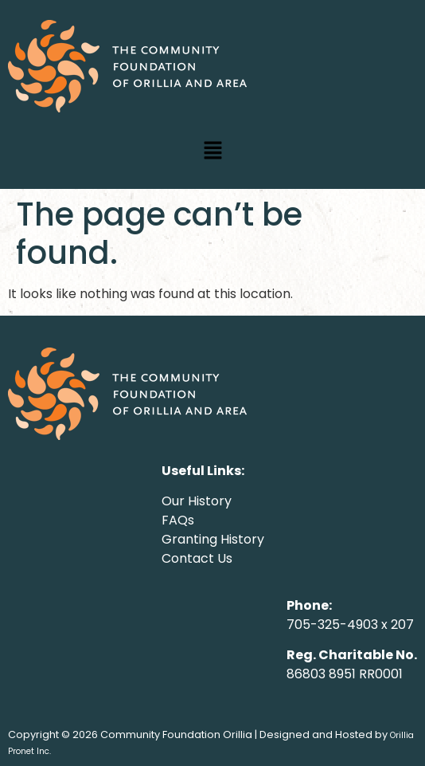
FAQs (178, 520)
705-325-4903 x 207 (350, 624)
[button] (212, 151)
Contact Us (197, 558)
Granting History (213, 539)
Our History (197, 501)
